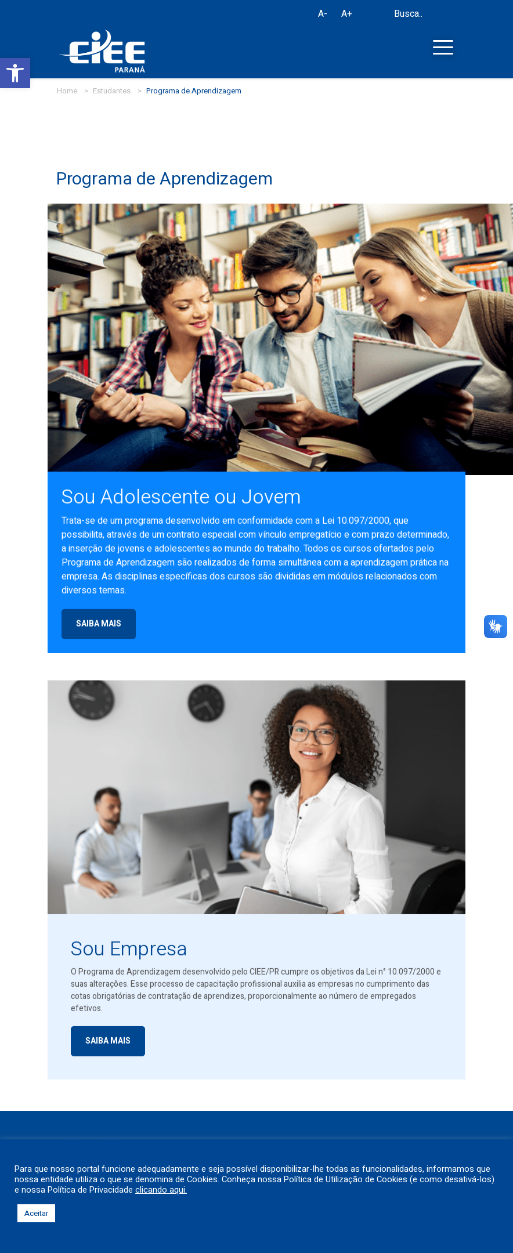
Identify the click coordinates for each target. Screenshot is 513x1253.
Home (67, 90)
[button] (15, 73)
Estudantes (112, 90)
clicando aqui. (161, 1190)
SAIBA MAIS (98, 630)
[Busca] (381, 16)
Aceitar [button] (36, 1213)
